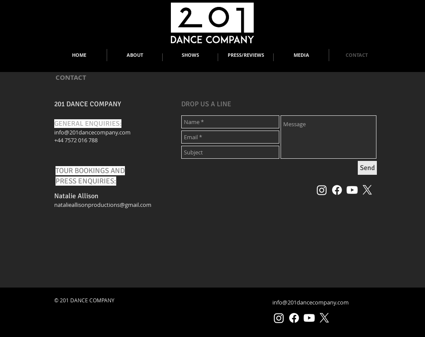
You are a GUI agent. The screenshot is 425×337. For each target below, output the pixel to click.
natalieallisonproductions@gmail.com (102, 205)
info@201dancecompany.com (92, 132)
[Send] (367, 168)
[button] (134, 55)
